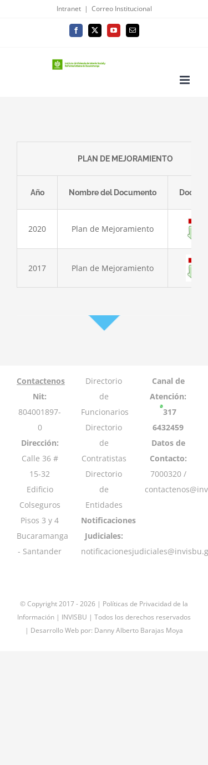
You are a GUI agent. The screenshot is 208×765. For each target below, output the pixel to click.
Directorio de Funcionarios (105, 396)
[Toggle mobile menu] (185, 80)
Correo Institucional (122, 8)
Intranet (69, 8)
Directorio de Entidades (104, 489)
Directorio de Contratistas (104, 443)
